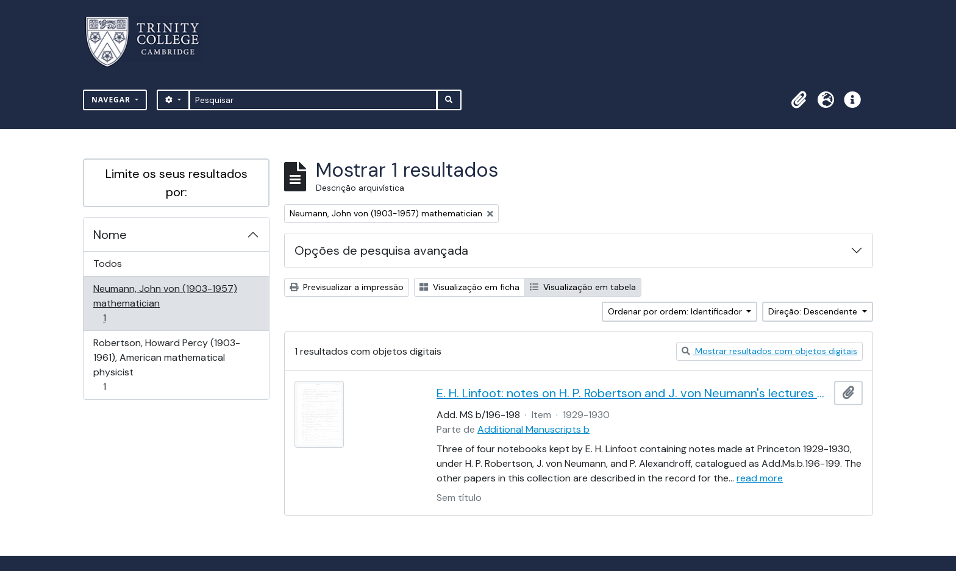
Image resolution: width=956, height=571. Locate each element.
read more (760, 478)
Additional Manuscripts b (533, 429)
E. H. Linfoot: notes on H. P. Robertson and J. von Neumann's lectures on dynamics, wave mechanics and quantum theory (633, 393)
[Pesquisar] (313, 100)
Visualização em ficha (469, 287)
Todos (107, 263)
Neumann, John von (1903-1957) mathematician (165, 303)
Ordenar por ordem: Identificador (676, 311)
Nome (110, 235)
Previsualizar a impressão (347, 287)
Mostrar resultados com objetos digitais (769, 351)
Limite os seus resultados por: (176, 183)
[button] (798, 100)
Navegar (112, 99)
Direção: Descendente (814, 311)
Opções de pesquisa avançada (381, 250)
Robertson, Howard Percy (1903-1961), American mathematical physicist (166, 364)
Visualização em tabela (583, 287)
